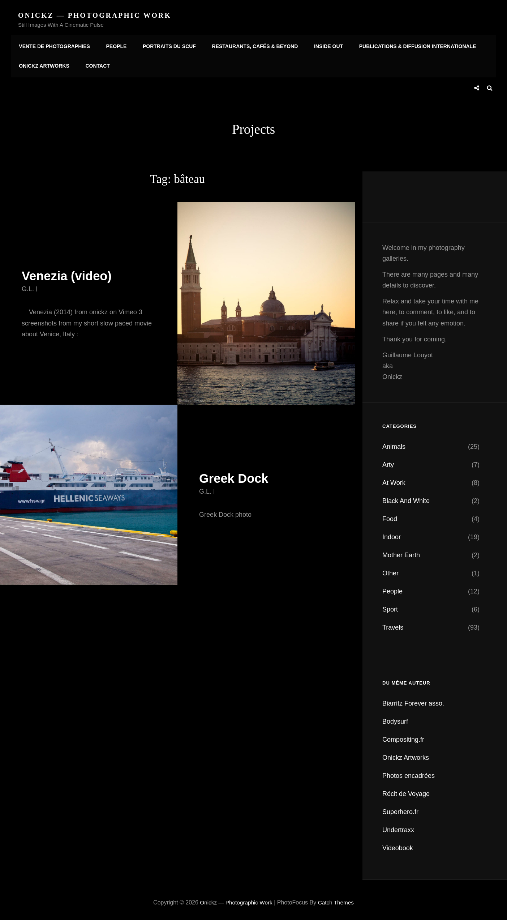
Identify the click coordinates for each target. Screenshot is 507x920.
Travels (392, 625)
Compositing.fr (403, 737)
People (114, 44)
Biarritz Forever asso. (413, 700)
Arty (388, 462)
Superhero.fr (400, 809)
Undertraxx (398, 827)
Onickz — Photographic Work (96, 15)
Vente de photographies (53, 44)
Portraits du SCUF (165, 44)
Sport (390, 606)
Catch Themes (337, 900)
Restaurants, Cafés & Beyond (249, 44)
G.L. (28, 286)
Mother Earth (401, 552)
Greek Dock (236, 475)
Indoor (391, 534)
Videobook (397, 845)
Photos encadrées (408, 773)
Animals (393, 444)
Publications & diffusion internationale (408, 44)
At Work (393, 480)
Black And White (406, 498)
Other (390, 570)
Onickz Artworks (43, 65)
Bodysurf (395, 719)
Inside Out (320, 44)
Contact (95, 65)
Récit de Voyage (406, 791)
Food (389, 516)
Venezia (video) (70, 273)
